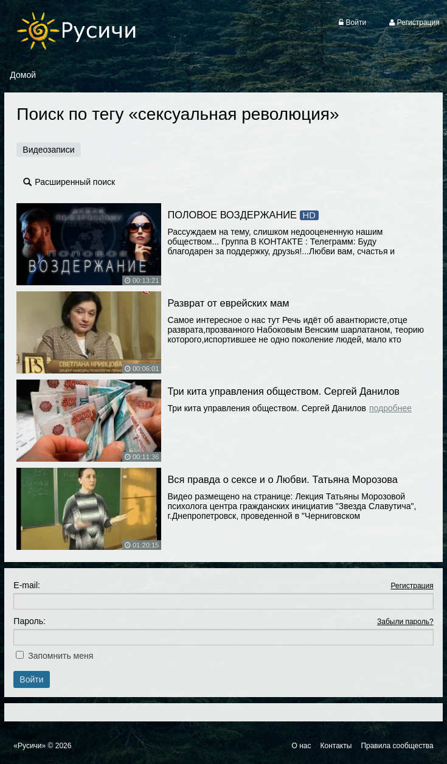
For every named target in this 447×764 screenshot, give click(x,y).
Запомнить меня (60, 656)
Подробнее (390, 408)
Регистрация (411, 586)
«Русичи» (29, 745)
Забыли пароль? (405, 621)
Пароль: (29, 621)
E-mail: (26, 585)
